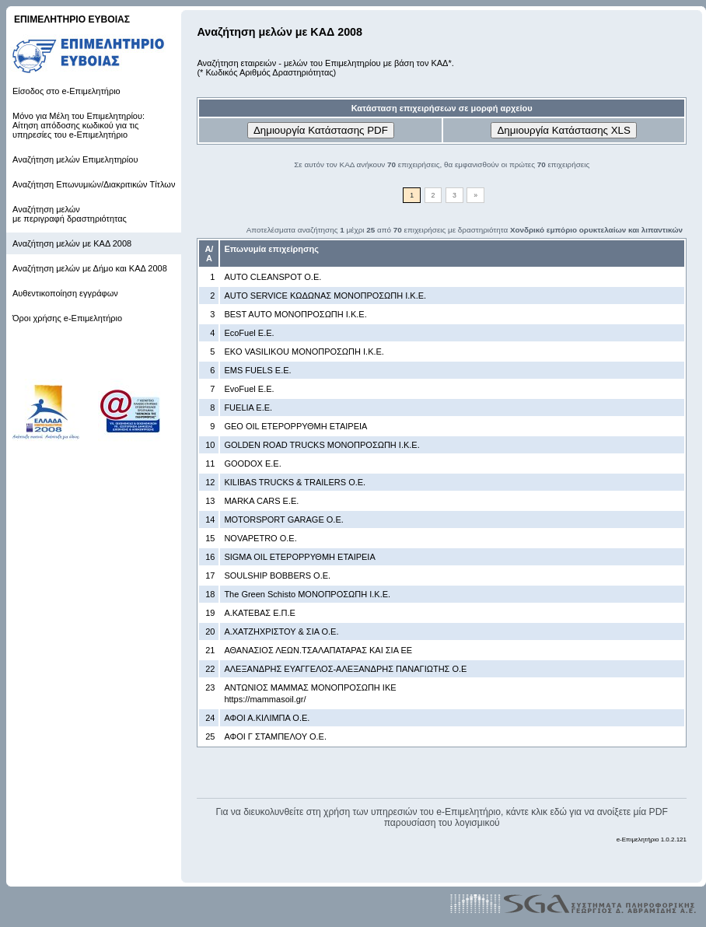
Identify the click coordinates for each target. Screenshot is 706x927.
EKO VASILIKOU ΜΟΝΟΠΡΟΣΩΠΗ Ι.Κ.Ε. (304, 351)
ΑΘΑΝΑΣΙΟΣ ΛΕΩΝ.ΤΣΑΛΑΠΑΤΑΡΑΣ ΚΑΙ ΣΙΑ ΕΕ (318, 650)
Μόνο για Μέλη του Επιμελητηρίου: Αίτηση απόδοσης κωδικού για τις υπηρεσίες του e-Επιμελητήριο (78, 125)
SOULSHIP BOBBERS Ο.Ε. (277, 575)
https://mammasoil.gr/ (265, 699)
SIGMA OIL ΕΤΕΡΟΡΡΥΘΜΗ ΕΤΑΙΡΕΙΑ (299, 556)
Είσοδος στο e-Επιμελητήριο (66, 91)
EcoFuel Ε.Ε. (249, 333)
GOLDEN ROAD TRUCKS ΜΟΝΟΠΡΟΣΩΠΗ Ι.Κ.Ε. (321, 445)
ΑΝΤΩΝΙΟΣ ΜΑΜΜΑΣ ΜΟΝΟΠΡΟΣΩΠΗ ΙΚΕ (310, 687)
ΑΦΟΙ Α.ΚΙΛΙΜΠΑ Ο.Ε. (266, 717)
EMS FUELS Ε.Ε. (257, 370)
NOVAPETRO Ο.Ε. (260, 538)
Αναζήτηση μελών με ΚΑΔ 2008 (71, 243)
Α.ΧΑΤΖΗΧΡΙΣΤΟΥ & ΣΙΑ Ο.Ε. (281, 631)
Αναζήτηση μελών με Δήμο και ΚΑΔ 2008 (89, 268)
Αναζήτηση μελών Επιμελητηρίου (75, 159)
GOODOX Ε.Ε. (252, 463)
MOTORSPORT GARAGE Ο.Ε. (283, 519)
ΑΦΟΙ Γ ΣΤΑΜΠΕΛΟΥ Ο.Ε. (275, 736)
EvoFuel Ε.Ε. (249, 389)
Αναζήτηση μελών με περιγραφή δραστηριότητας (69, 214)
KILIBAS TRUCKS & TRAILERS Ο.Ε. (294, 482)
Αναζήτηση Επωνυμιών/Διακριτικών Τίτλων (93, 184)
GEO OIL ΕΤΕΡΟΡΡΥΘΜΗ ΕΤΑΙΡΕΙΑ (295, 426)
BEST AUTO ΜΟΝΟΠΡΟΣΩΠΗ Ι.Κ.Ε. (295, 314)
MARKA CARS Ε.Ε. (261, 500)
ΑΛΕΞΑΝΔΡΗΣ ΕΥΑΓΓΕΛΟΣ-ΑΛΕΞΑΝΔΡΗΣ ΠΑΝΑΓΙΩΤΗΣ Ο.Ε (345, 668)
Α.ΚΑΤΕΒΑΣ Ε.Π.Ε (259, 612)
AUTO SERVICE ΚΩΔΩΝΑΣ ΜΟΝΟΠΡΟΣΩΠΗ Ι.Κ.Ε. (325, 295)
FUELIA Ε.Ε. (248, 407)
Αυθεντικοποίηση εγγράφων (65, 293)
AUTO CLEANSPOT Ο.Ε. (272, 277)
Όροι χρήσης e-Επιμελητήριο (67, 318)
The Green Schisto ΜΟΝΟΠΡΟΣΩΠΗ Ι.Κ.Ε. (307, 594)
